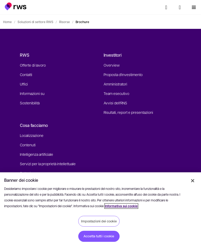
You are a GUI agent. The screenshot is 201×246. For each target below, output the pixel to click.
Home (7, 22)
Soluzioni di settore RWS (35, 22)
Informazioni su (32, 93)
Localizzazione (31, 135)
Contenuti (28, 144)
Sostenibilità (30, 102)
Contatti (26, 74)
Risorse (64, 22)
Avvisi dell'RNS (115, 102)
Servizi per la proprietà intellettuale (48, 163)
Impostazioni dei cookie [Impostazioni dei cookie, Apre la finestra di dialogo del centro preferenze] (99, 221)
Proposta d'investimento (123, 74)
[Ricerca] (166, 7)
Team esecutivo (116, 93)
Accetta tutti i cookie (98, 236)
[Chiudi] (192, 180)
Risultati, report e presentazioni (128, 112)
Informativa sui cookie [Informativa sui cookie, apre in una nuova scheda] (121, 206)
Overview (112, 65)
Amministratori (115, 84)
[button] (15, 6)
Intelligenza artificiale (36, 154)
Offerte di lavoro (33, 65)
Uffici (24, 84)
